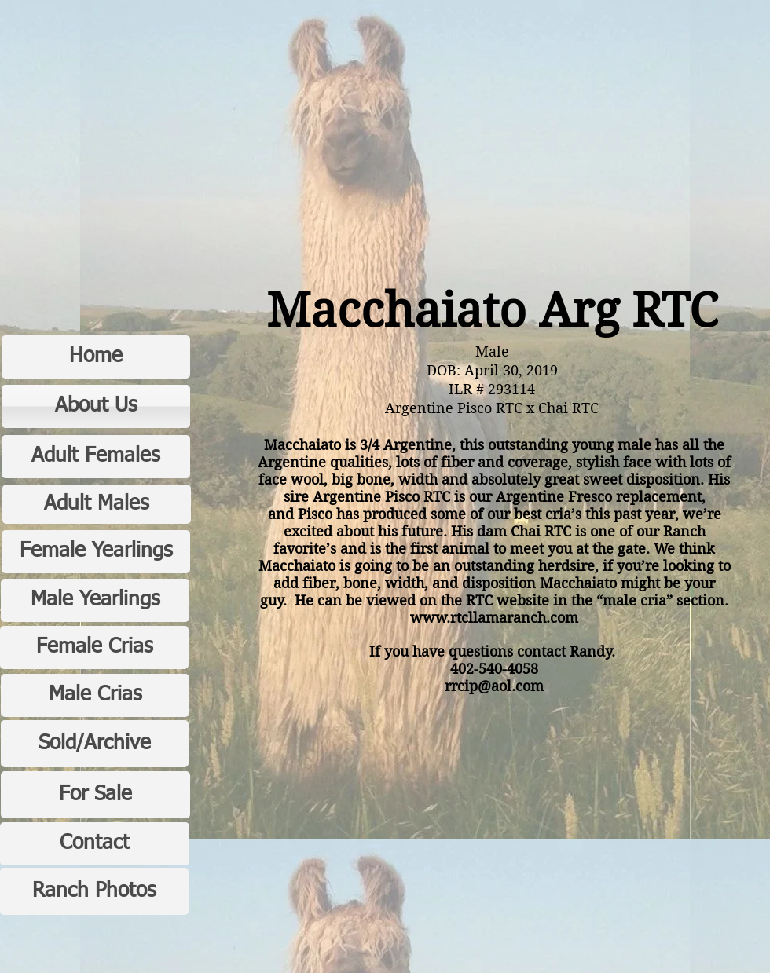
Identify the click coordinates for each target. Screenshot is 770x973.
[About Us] (96, 406)
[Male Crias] (95, 695)
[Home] (96, 357)
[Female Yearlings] (96, 551)
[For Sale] (95, 794)
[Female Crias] (94, 647)
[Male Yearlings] (95, 600)
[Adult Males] (96, 504)
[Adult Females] (96, 456)
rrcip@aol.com (494, 686)
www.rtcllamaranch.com (494, 617)
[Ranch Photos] (94, 891)
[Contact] (94, 843)
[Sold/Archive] (95, 743)
